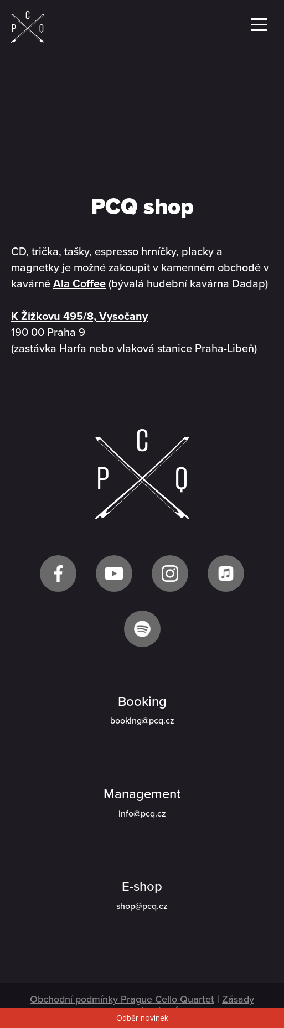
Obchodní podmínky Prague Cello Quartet (122, 999)
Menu (259, 24)
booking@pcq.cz (142, 720)
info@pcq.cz (142, 813)
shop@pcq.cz (142, 906)
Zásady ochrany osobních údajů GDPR (165, 1005)
